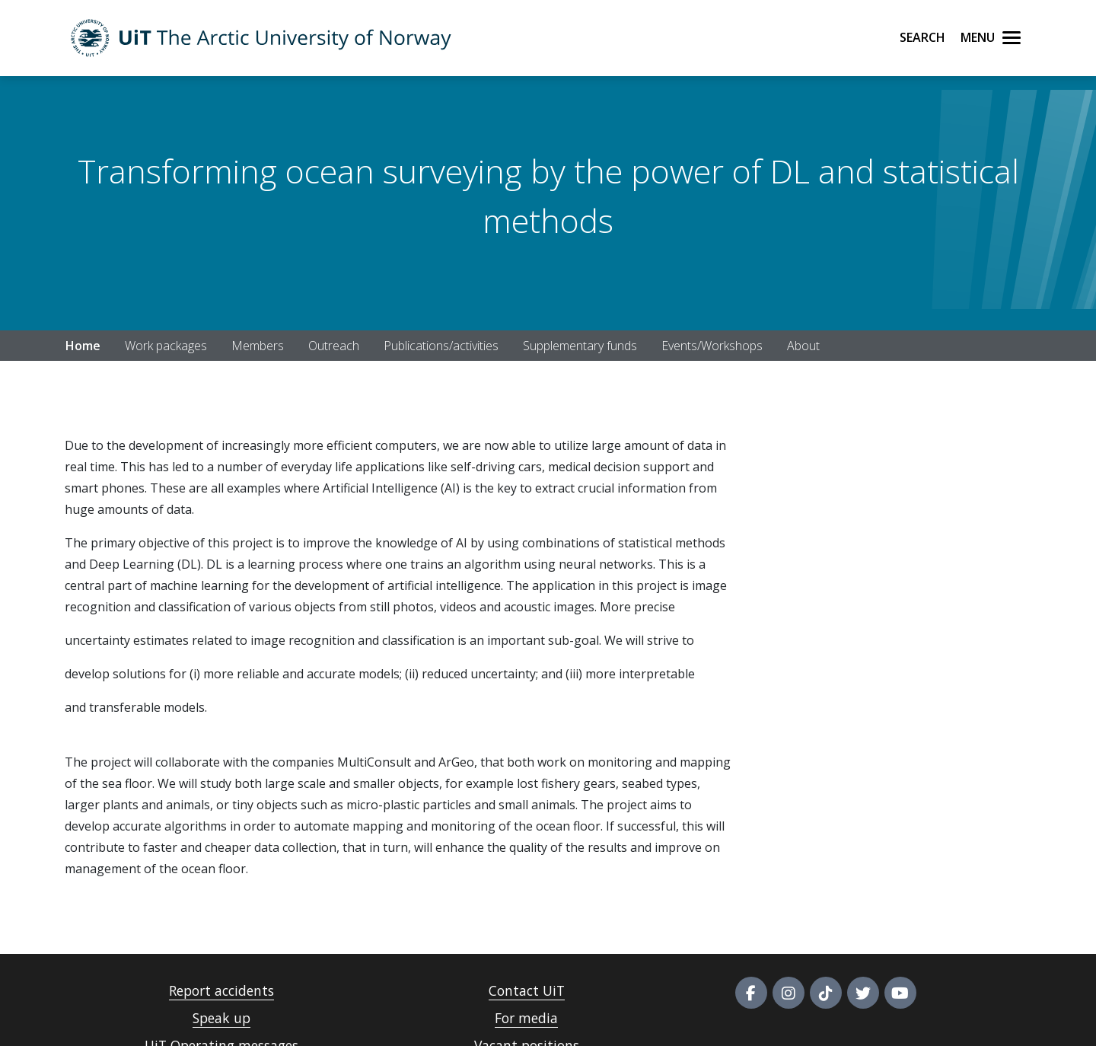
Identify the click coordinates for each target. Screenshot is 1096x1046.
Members (257, 345)
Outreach (333, 345)
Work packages (166, 345)
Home (82, 345)
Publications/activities (441, 345)
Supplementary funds (580, 345)
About (803, 345)
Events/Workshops (712, 345)
